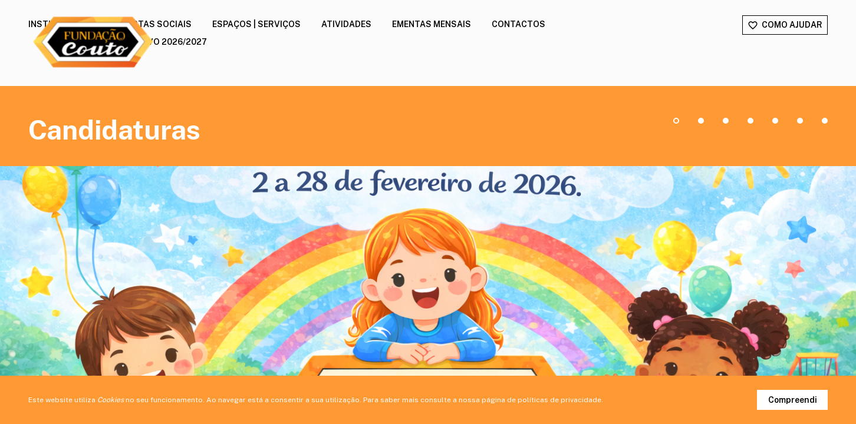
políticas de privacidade (559, 400)
